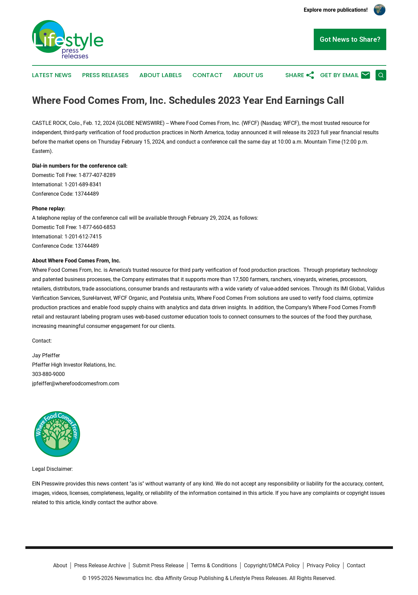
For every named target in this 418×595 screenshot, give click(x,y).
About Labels (160, 75)
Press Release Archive (100, 565)
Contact (207, 75)
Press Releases (105, 75)
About (60, 565)
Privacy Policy (323, 565)
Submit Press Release (158, 565)
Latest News (52, 75)
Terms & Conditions (214, 565)
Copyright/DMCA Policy (272, 565)
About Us (248, 75)
